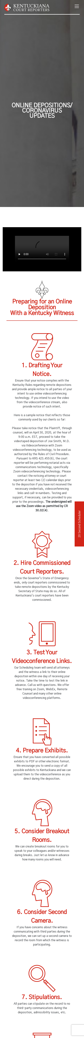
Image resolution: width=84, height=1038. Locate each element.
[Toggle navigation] (76, 6)
